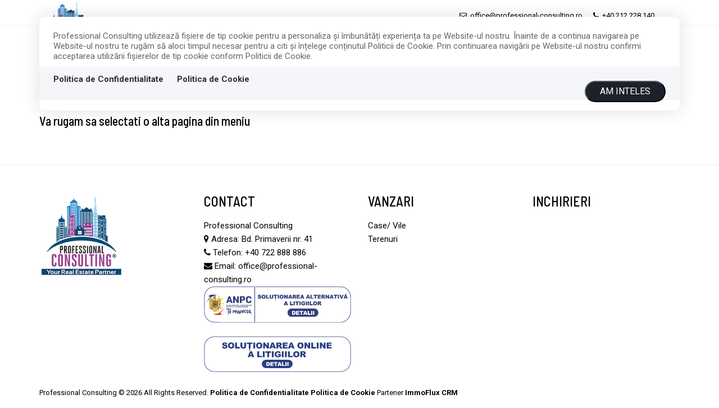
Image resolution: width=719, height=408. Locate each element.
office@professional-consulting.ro (521, 15)
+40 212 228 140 (623, 15)
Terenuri (383, 239)
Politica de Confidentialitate (108, 79)
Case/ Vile (387, 226)
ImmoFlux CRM (431, 392)
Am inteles (625, 91)
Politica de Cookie (213, 79)
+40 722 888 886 (275, 252)
